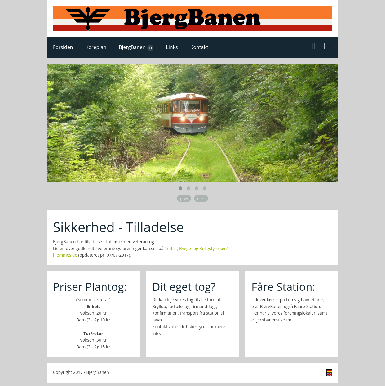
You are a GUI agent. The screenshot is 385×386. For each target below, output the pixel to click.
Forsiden (63, 47)
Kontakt (199, 47)
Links (172, 47)
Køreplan (96, 47)
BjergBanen (136, 47)
